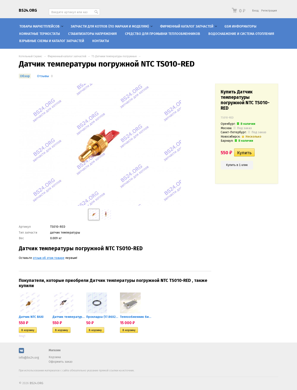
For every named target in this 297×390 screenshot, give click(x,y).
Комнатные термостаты (39, 34)
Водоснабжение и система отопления (241, 34)
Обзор (25, 76)
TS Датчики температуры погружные (114, 56)
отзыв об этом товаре (48, 258)
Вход (255, 10)
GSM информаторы (240, 26)
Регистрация (269, 10)
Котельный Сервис (30, 56)
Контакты (100, 41)
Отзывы (43, 76)
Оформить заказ (60, 362)
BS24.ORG (28, 10)
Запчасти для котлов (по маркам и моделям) (110, 26)
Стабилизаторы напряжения (92, 34)
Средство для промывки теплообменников (162, 34)
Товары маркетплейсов (39, 26)
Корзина (55, 357)
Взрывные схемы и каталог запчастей (51, 41)
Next (22, 336)
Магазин (55, 350)
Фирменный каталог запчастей (186, 26)
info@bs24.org (29, 357)
